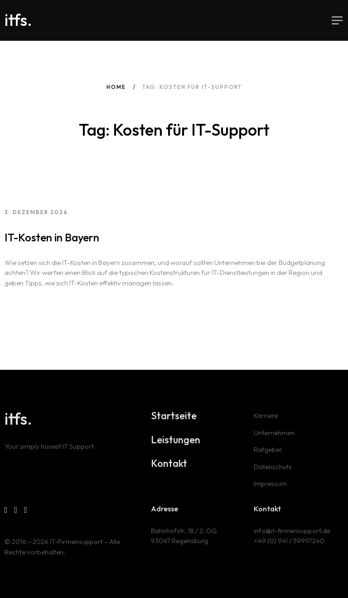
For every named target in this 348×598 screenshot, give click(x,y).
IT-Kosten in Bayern (52, 237)
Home (116, 86)
